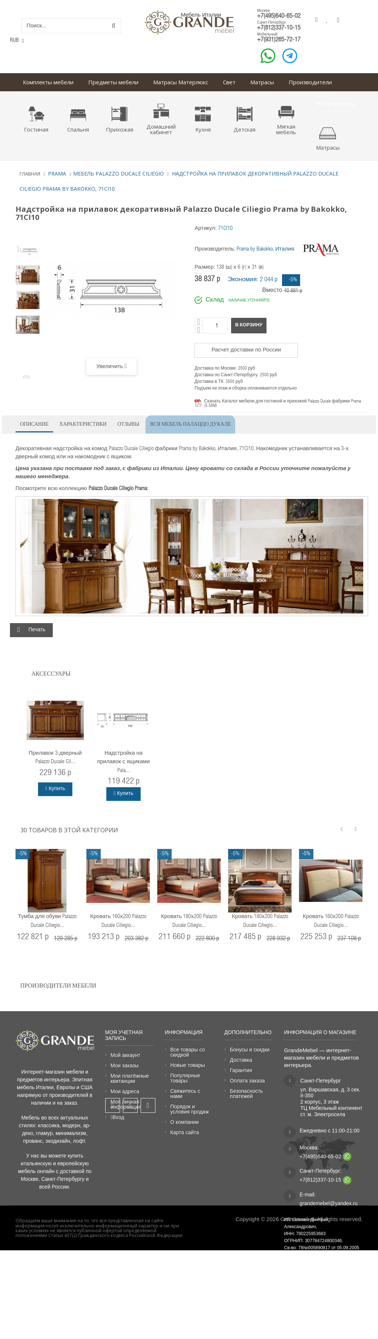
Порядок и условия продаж (189, 1109)
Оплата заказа (247, 1081)
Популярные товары (185, 1078)
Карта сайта (184, 1132)
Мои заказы (125, 1065)
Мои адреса (125, 1091)
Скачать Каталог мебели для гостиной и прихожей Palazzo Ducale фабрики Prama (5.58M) (282, 403)
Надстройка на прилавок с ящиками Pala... (123, 762)
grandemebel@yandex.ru (328, 1204)
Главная (30, 173)
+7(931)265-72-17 (278, 40)
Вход (117, 1117)
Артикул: (206, 228)
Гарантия (241, 1070)
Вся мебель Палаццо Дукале (190, 423)
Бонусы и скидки (249, 1050)
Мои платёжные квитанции (130, 1078)
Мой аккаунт (125, 1055)
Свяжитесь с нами (185, 1093)
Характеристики (83, 423)
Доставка (241, 1060)
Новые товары (187, 1065)
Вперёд (26, 376)
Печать (36, 630)
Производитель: (215, 249)
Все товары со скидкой (187, 1052)
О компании (184, 1122)
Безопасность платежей (246, 1093)
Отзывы (128, 423)
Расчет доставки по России (246, 350)
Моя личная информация (126, 1104)
